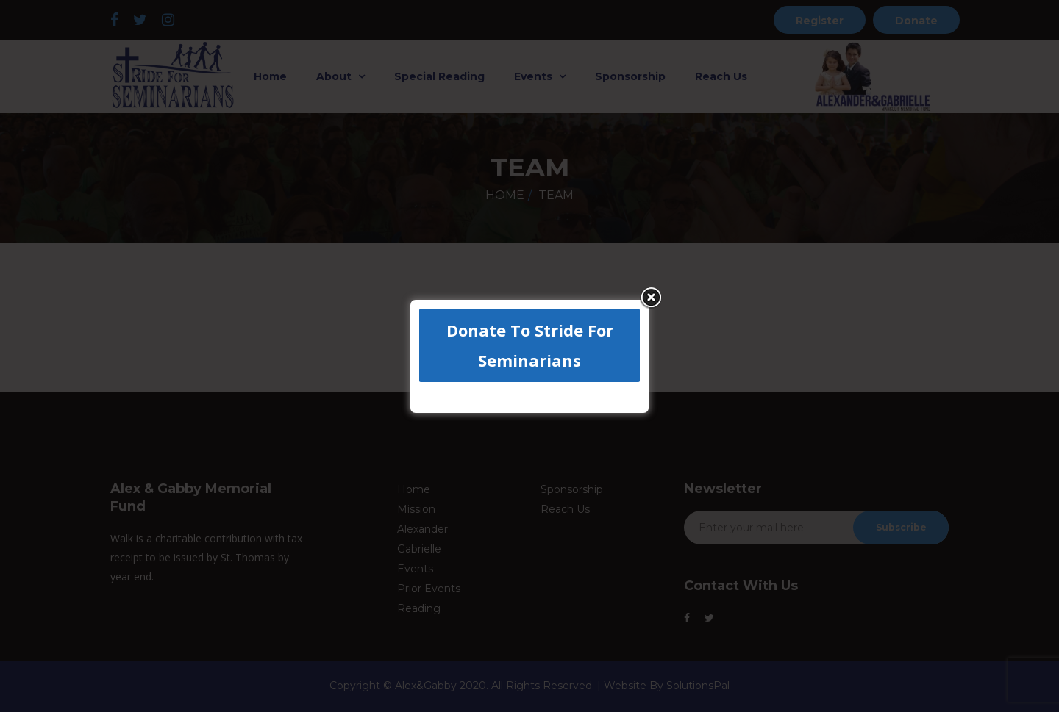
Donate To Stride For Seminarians (529, 345)
